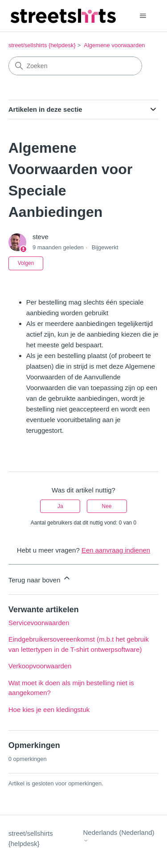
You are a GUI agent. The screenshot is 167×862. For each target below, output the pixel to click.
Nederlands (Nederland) (119, 836)
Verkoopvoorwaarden (40, 666)
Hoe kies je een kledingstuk (49, 709)
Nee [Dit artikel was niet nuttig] (107, 506)
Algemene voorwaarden (114, 45)
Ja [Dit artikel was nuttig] (60, 506)
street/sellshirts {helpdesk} (42, 45)
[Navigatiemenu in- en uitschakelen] (143, 16)
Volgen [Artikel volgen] (26, 263)
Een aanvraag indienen (115, 550)
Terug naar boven (39, 578)
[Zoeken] (75, 66)
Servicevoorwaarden (38, 622)
